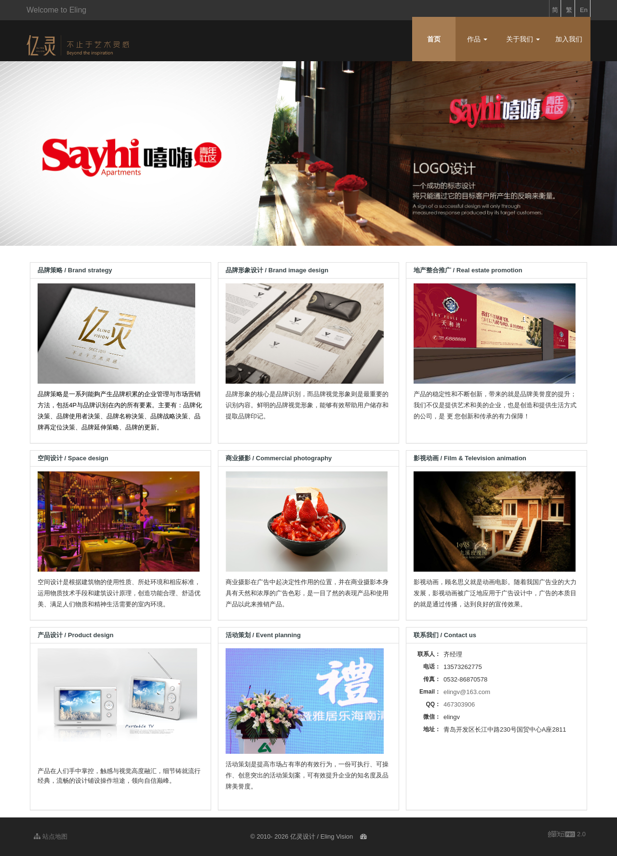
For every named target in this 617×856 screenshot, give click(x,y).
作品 (477, 39)
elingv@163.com (466, 692)
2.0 (567, 834)
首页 (434, 39)
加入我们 (568, 39)
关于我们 (523, 39)
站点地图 (50, 836)
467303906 (459, 704)
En (584, 9)
